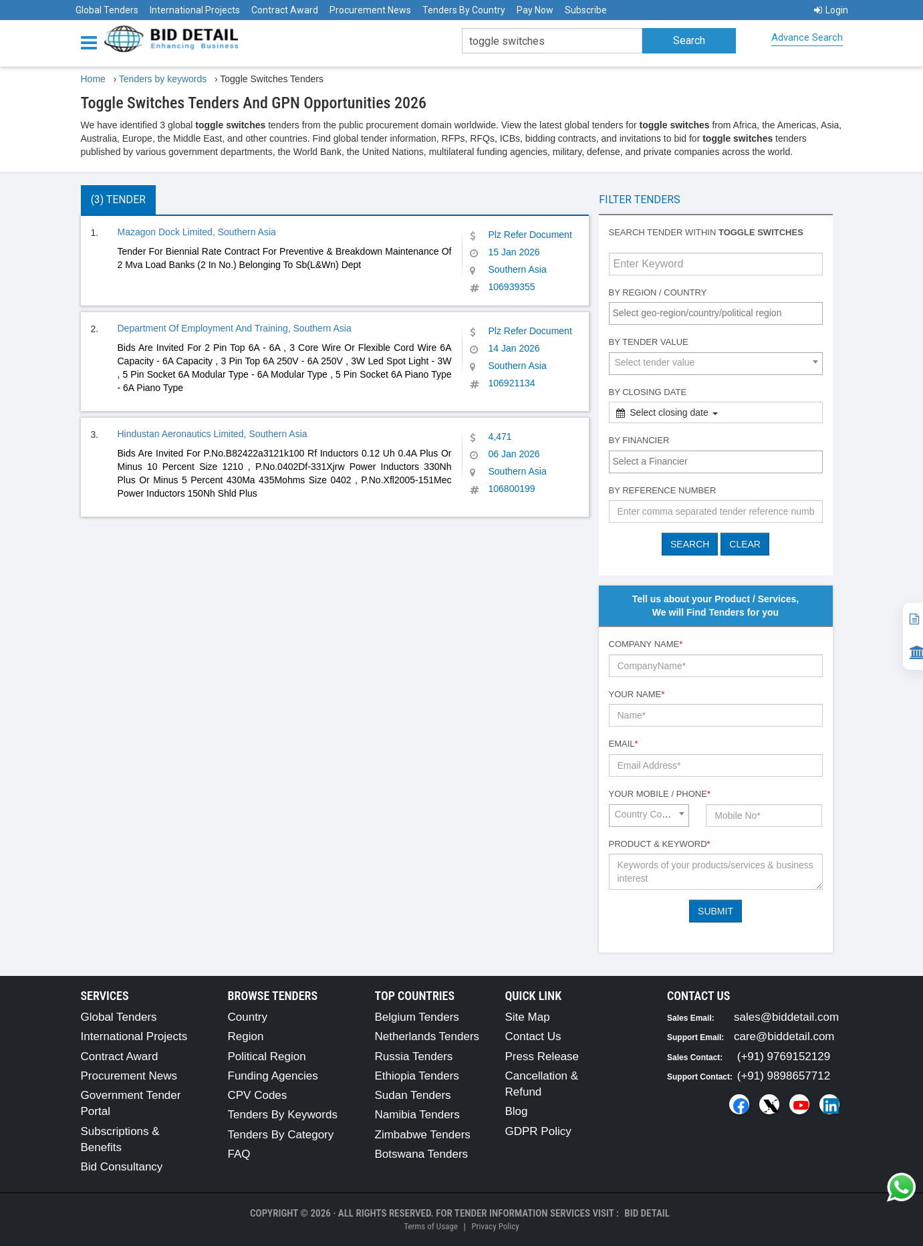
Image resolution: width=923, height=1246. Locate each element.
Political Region (267, 1056)
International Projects (195, 10)
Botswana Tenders (422, 1154)
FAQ (239, 1154)
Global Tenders (107, 10)
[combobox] (716, 313)
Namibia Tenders (417, 1114)
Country (248, 1017)
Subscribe (586, 10)
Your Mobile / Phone (659, 794)
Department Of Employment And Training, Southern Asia (235, 328)
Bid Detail (647, 1213)
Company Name (646, 644)
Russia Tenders (414, 1056)
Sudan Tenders (413, 1095)
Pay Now (535, 10)
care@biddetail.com (784, 1036)
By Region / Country (658, 292)
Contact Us (533, 1036)
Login (831, 10)
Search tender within (706, 232)
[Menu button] (92, 42)
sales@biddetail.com (786, 1017)
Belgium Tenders (417, 1017)
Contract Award (284, 10)
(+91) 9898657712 (783, 1076)
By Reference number (662, 490)
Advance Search (807, 37)
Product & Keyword (659, 844)
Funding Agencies (273, 1076)
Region (246, 1036)
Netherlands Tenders (427, 1036)
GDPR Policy (538, 1131)
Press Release (542, 1056)
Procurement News (370, 10)
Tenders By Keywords (283, 1114)
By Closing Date (648, 392)
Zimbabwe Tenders (423, 1134)
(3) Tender (118, 199)
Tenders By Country (463, 10)
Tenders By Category (281, 1134)
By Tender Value (648, 342)
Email (623, 744)
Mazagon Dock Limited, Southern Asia (197, 232)
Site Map (527, 1017)
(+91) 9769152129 (783, 1056)
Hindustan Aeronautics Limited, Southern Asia (212, 433)
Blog (516, 1111)
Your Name (637, 694)
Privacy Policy (495, 1226)
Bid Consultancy (122, 1166)
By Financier (639, 440)
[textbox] (719, 313)
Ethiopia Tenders (417, 1076)
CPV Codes (257, 1095)
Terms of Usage (430, 1226)
